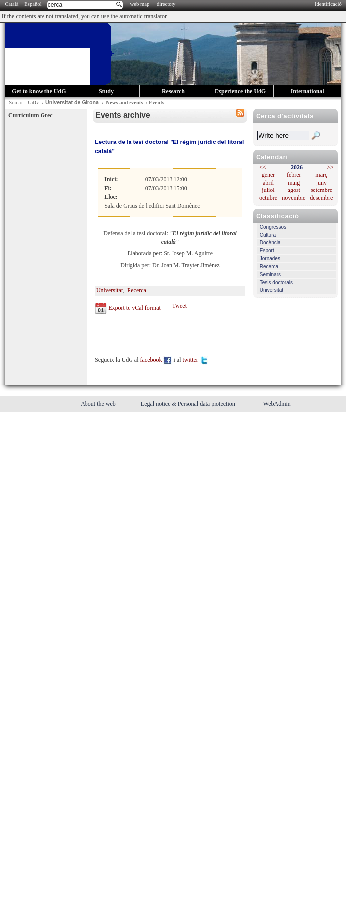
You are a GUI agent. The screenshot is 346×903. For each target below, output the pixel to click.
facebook (156, 359)
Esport (267, 250)
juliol (268, 190)
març (321, 174)
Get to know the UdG (39, 91)
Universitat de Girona (72, 102)
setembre (321, 190)
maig (294, 182)
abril (268, 182)
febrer (294, 174)
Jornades (270, 258)
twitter (195, 359)
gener (268, 174)
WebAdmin (277, 403)
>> (330, 167)
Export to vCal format (134, 307)
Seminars (270, 274)
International (307, 91)
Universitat (271, 290)
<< (263, 167)
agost (294, 190)
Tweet (180, 305)
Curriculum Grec (30, 115)
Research (173, 91)
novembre (293, 197)
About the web (99, 403)
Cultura (268, 235)
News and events (124, 102)
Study (106, 91)
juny (321, 182)
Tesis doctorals (276, 282)
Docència (270, 242)
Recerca (269, 266)
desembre (321, 197)
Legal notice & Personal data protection (189, 403)
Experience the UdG (240, 91)
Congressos (273, 227)
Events (156, 102)
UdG (33, 102)
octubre (268, 197)
